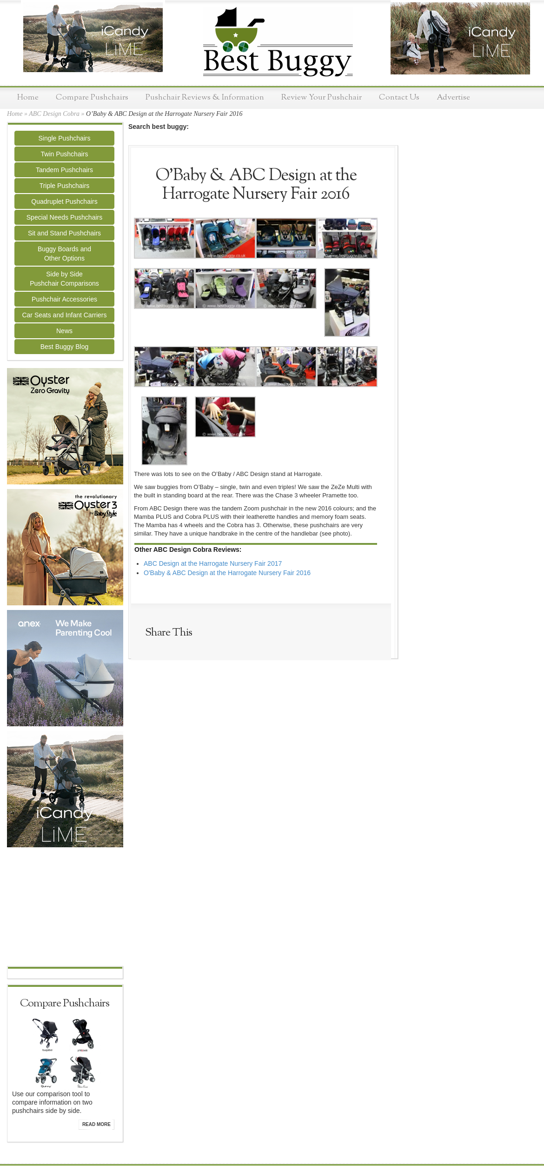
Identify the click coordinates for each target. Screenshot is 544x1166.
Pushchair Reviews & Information (205, 97)
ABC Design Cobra (54, 113)
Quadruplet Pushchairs (64, 201)
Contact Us (399, 97)
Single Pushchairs (64, 138)
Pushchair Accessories (64, 299)
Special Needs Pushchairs (64, 217)
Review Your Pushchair (321, 97)
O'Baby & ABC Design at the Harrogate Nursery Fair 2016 (227, 572)
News (64, 331)
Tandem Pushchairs (64, 170)
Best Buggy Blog (64, 346)
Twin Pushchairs (64, 154)
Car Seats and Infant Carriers (64, 315)
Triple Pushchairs (65, 185)
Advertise (453, 97)
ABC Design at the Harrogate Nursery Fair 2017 (213, 563)
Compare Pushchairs (92, 97)
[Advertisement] (65, 908)
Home (28, 97)
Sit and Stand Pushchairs (64, 233)
